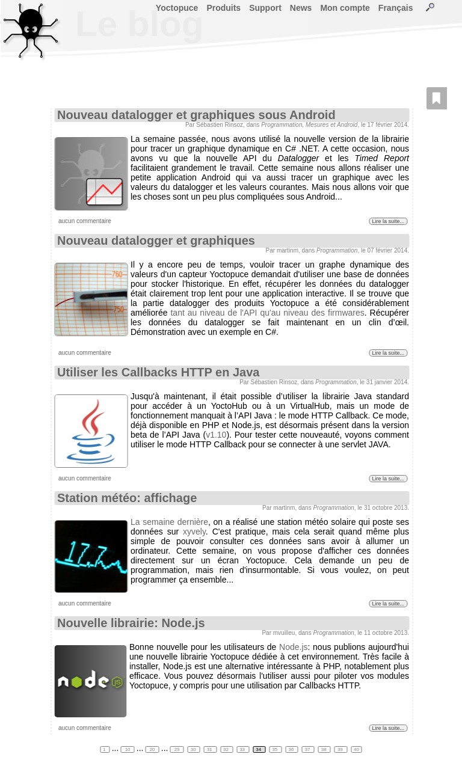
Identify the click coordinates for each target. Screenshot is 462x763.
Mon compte (344, 8)
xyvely (194, 531)
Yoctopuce (177, 8)
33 (242, 749)
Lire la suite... (388, 221)
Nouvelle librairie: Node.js (131, 623)
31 (210, 749)
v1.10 (216, 435)
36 (292, 749)
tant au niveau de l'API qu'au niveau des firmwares (267, 312)
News (301, 8)
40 (356, 749)
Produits (223, 8)
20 (152, 749)
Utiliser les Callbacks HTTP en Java (158, 372)
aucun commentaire (84, 221)
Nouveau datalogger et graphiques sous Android (196, 114)
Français (395, 8)
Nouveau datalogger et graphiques (156, 240)
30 (194, 749)
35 (275, 749)
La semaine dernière (169, 522)
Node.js (293, 647)
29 (176, 749)
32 (226, 749)
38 (324, 749)
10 (127, 749)
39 (340, 749)
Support (265, 8)
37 (308, 749)
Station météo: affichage (127, 497)
